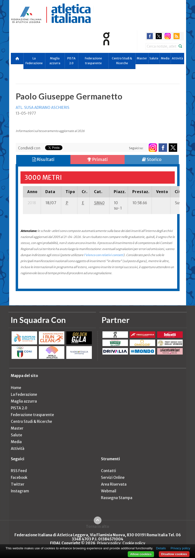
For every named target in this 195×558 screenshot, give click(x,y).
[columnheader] (32, 191)
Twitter (17, 484)
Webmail (108, 491)
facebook (150, 36)
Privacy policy (109, 543)
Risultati (43, 159)
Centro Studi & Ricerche (122, 60)
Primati (97, 159)
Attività (177, 58)
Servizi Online (113, 477)
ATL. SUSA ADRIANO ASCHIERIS (42, 107)
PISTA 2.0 (71, 60)
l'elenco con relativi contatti (103, 255)
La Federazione (34, 60)
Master (142, 58)
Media (165, 58)
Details (161, 548)
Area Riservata (114, 484)
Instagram (20, 491)
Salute (153, 58)
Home (16, 387)
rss (177, 36)
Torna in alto (97, 526)
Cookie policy (133, 543)
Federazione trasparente (93, 60)
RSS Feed (19, 470)
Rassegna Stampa (116, 497)
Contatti (108, 470)
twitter (159, 36)
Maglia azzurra (54, 60)
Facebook (19, 477)
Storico (151, 159)
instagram (168, 36)
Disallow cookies (174, 554)
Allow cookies (141, 554)
